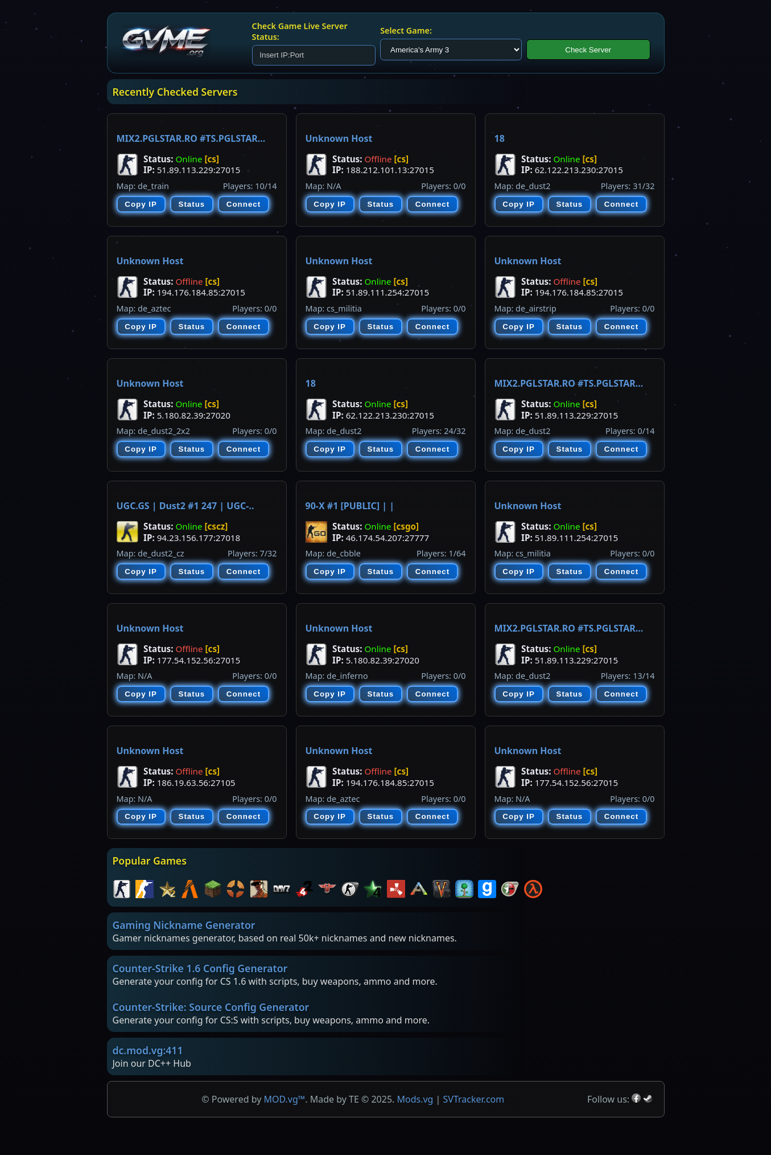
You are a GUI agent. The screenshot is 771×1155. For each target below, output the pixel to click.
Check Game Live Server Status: (300, 31)
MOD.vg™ (285, 1099)
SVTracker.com (474, 1099)
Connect (243, 204)
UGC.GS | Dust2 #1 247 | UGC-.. (185, 505)
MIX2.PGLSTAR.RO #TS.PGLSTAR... (191, 138)
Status (192, 204)
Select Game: (406, 30)
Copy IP (141, 204)
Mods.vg (415, 1099)
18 (499, 138)
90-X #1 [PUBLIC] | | (350, 505)
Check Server (588, 50)
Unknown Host (339, 138)
